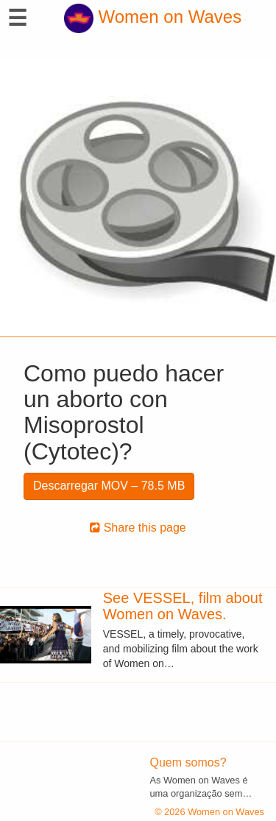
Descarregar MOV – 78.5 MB (109, 485)
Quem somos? (188, 762)
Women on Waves (152, 17)
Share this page (138, 527)
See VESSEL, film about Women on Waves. (183, 606)
